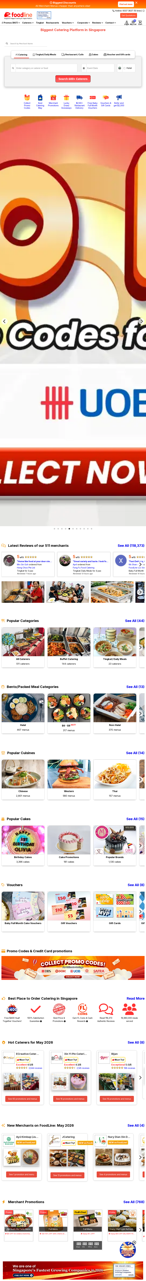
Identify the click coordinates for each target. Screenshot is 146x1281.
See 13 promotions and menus (67, 1175)
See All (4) (136, 1126)
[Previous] (4, 321)
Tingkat (40, 22)
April (75, 564)
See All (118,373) (131, 546)
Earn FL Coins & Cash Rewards (83, 1013)
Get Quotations (129, 15)
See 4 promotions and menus (113, 1174)
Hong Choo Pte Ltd (26, 567)
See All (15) (135, 819)
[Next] (141, 321)
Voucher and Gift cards (117, 54)
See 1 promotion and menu (21, 1174)
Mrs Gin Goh (22, 564)
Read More (136, 999)
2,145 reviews (83, 1068)
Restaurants (52, 22)
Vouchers (68, 22)
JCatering (68, 1136)
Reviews (97, 22)
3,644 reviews (35, 1068)
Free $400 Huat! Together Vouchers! (12, 1013)
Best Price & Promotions (59, 1013)
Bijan (114, 1053)
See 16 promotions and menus (70, 1099)
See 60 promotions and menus (22, 1099)
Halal (127, 68)
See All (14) (135, 753)
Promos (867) (11, 22)
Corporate (83, 22)
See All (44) (135, 621)
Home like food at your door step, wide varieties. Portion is (35, 561)
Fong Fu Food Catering (83, 567)
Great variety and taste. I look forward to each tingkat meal (91, 561)
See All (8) (136, 885)
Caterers (28, 22)
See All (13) (135, 687)
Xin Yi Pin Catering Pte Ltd (75, 1053)
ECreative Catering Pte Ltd (27, 1053)
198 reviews (129, 1068)
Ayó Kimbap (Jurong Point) (27, 1136)
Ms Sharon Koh (136, 564)
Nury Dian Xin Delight (119, 1136)
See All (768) (134, 1202)
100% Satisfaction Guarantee (35, 1013)
